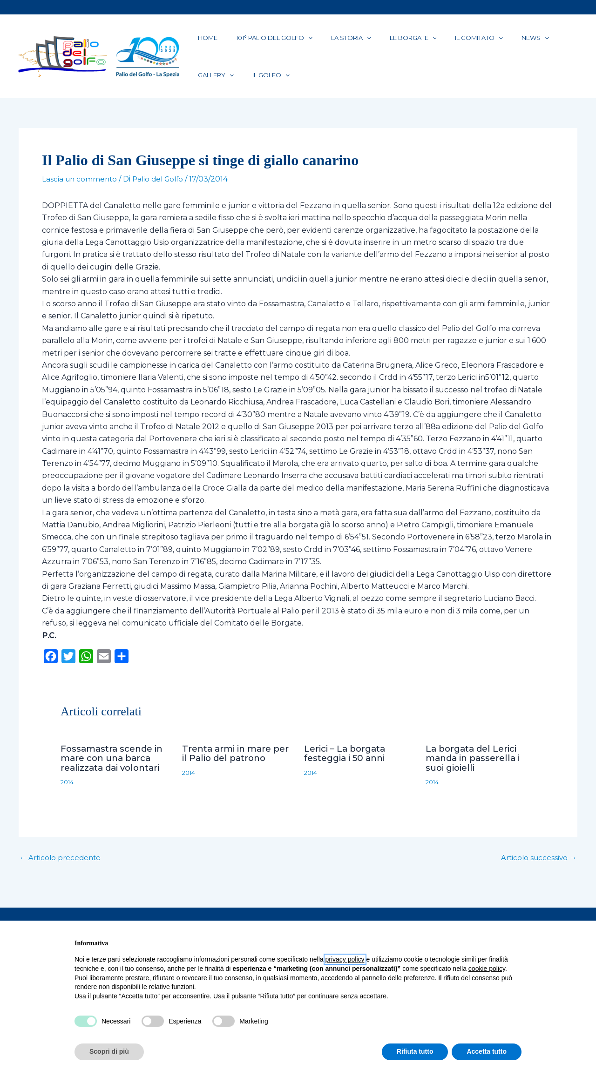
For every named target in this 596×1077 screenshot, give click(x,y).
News (474, 41)
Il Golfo (211, 86)
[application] (291, 41)
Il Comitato (429, 41)
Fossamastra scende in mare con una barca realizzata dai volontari (114, 772)
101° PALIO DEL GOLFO (257, 41)
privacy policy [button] (345, 959)
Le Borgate (374, 41)
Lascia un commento (80, 193)
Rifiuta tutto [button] (415, 1051)
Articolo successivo (537, 871)
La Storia (323, 41)
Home (202, 41)
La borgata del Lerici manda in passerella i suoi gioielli (477, 772)
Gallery (513, 41)
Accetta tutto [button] (487, 1051)
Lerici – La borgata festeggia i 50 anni (348, 767)
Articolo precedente (62, 871)
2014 (68, 796)
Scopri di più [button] (109, 1051)
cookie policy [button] (486, 968)
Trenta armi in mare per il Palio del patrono (236, 767)
